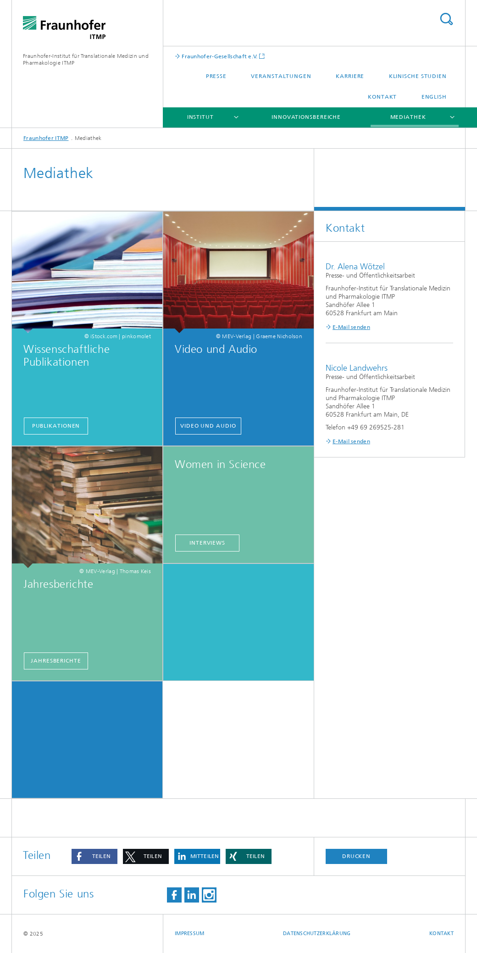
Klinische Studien (418, 76)
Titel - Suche (446, 19)
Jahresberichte (56, 661)
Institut (200, 117)
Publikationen (56, 426)
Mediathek (408, 117)
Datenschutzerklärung (317, 933)
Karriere (350, 76)
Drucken (356, 856)
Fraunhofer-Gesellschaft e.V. (219, 56)
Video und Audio (208, 426)
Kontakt (382, 97)
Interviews (207, 543)
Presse (216, 76)
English (434, 97)
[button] (94, 856)
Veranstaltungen (281, 76)
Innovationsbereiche (306, 117)
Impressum (189, 933)
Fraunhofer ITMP (46, 138)
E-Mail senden (351, 327)
